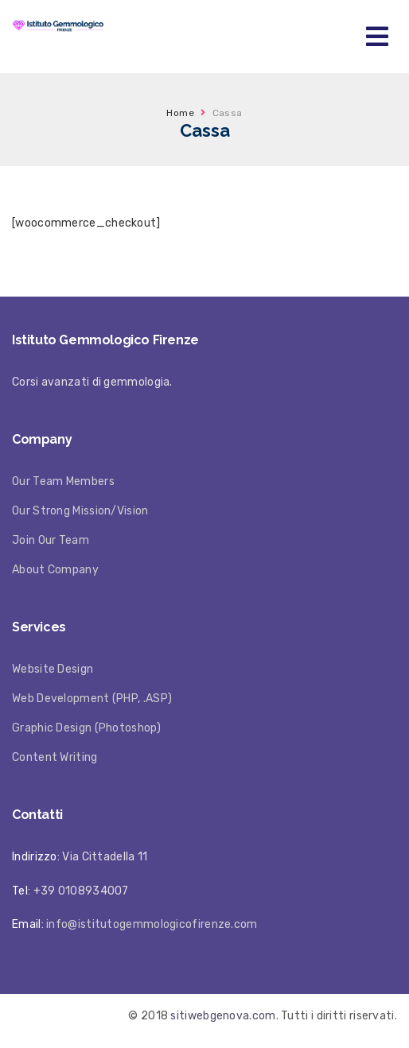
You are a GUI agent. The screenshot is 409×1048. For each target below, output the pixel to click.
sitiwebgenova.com (222, 1016)
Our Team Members (63, 481)
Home (180, 112)
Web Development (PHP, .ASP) (92, 698)
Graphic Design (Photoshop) (86, 728)
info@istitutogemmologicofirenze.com (152, 924)
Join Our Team (50, 540)
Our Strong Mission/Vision (80, 511)
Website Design (52, 669)
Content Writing (55, 757)
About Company (55, 569)
